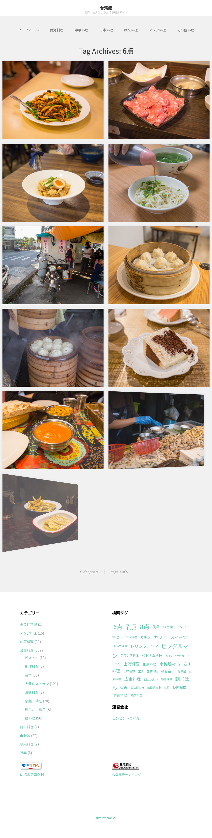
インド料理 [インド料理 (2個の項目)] (129, 637)
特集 (23, 752)
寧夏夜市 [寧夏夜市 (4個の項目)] (168, 671)
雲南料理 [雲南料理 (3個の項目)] (120, 695)
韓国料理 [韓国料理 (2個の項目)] (136, 695)
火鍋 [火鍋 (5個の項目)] (123, 687)
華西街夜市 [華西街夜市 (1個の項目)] (154, 687)
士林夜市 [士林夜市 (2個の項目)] (129, 671)
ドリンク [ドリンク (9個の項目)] (138, 646)
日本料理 (106, 29)
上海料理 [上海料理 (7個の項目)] (131, 664)
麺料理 (30, 718)
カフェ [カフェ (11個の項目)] (160, 637)
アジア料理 (157, 29)
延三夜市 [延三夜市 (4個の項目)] (151, 678)
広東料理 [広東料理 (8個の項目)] (132, 679)
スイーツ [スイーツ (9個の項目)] (178, 637)
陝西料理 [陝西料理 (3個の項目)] (179, 687)
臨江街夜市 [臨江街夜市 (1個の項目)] (137, 687)
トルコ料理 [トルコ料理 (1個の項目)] (120, 646)
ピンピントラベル (126, 718)
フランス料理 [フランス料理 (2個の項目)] (129, 655)
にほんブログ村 (32, 774)
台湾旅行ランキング (126, 774)
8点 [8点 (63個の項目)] (145, 626)
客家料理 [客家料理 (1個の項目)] (152, 671)
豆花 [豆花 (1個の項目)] (166, 687)
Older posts (89, 571)
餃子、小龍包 (35, 709)
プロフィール (28, 29)
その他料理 (185, 29)
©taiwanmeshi (106, 818)
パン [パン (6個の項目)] (154, 646)
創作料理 (32, 666)
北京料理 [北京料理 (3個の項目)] (149, 664)
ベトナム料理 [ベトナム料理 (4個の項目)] (152, 655)
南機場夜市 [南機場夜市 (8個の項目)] (169, 664)
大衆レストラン (37, 683)
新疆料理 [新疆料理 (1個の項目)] (166, 679)
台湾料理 (56, 29)
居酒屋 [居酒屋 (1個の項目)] (182, 671)
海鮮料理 (32, 692)
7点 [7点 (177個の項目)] (131, 626)
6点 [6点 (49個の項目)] (117, 626)
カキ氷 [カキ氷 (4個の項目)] (145, 636)
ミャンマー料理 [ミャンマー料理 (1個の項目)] (175, 655)
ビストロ (32, 657)
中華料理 (81, 29)
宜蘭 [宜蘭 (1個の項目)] (141, 671)
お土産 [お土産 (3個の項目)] (168, 626)
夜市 (28, 675)
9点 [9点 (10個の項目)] (156, 626)
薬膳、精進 (33, 700)
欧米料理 (131, 29)
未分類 (25, 735)
